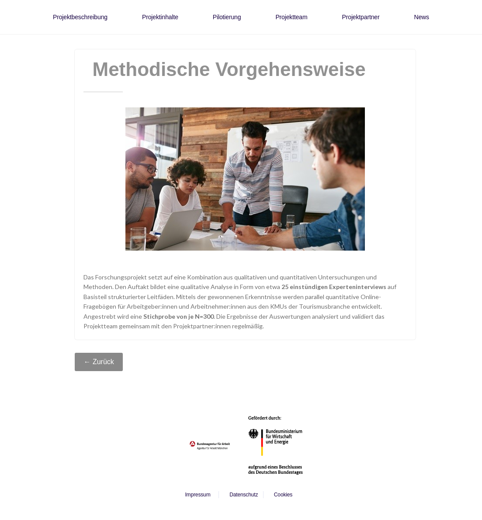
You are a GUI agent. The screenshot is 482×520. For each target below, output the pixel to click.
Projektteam (291, 17)
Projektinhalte (160, 17)
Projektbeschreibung (80, 17)
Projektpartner (361, 17)
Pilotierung (227, 17)
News (421, 17)
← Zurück (98, 361)
